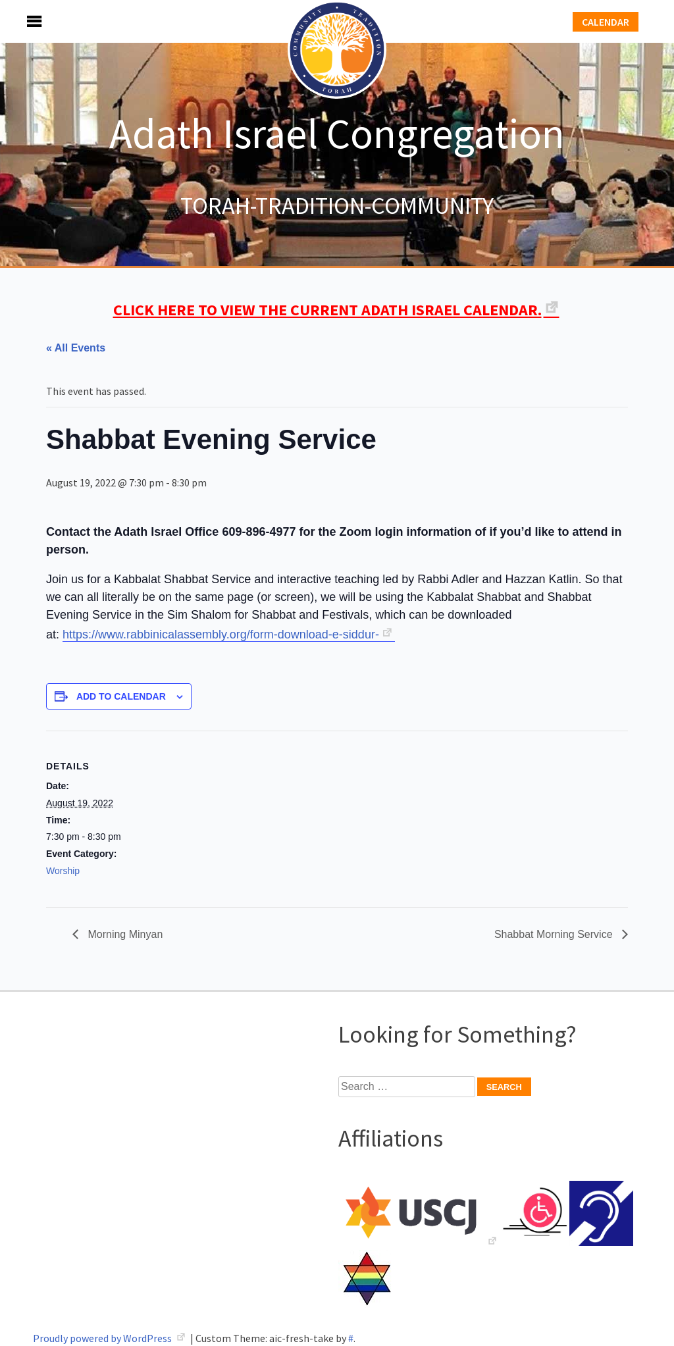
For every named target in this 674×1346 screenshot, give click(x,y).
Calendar (605, 21)
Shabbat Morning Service (554, 934)
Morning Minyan (124, 934)
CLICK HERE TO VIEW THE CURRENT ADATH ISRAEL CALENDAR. (327, 309)
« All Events (75, 347)
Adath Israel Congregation (337, 133)
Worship (63, 871)
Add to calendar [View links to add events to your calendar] (121, 696)
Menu (19, 21)
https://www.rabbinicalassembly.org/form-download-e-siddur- (221, 634)
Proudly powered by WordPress (103, 1338)
